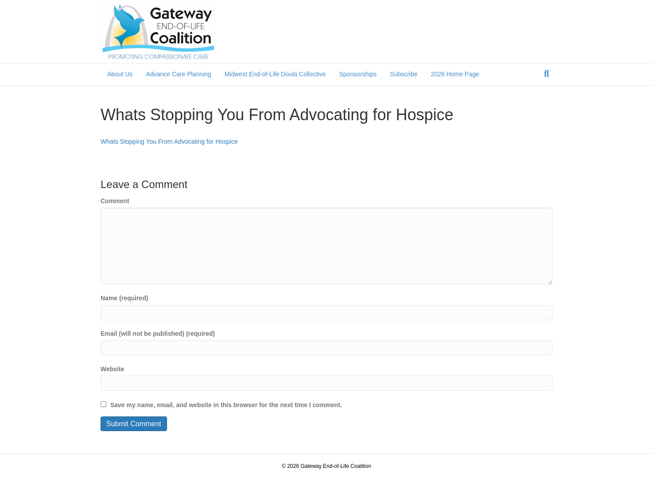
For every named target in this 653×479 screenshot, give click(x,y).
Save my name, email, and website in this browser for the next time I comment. (226, 404)
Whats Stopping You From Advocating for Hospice (169, 141)
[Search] (546, 74)
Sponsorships (358, 74)
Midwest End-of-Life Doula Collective (275, 74)
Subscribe (403, 74)
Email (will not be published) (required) (158, 333)
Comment (115, 200)
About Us (120, 74)
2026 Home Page (455, 74)
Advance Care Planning (178, 74)
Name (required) (124, 298)
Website (112, 369)
